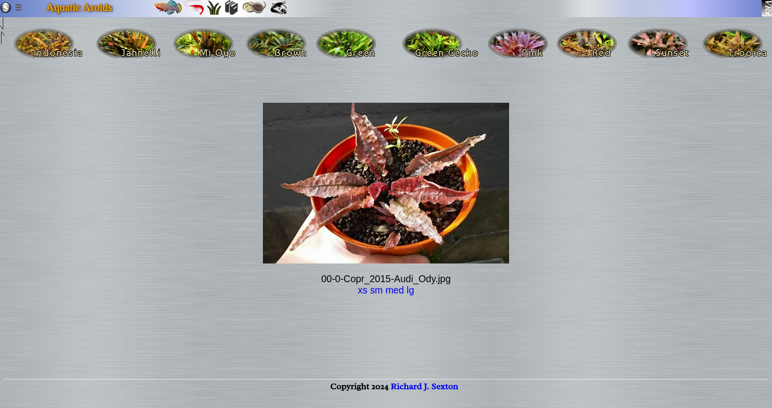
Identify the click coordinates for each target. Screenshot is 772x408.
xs (362, 290)
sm (376, 290)
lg (410, 290)
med (395, 290)
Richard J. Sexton (424, 396)
